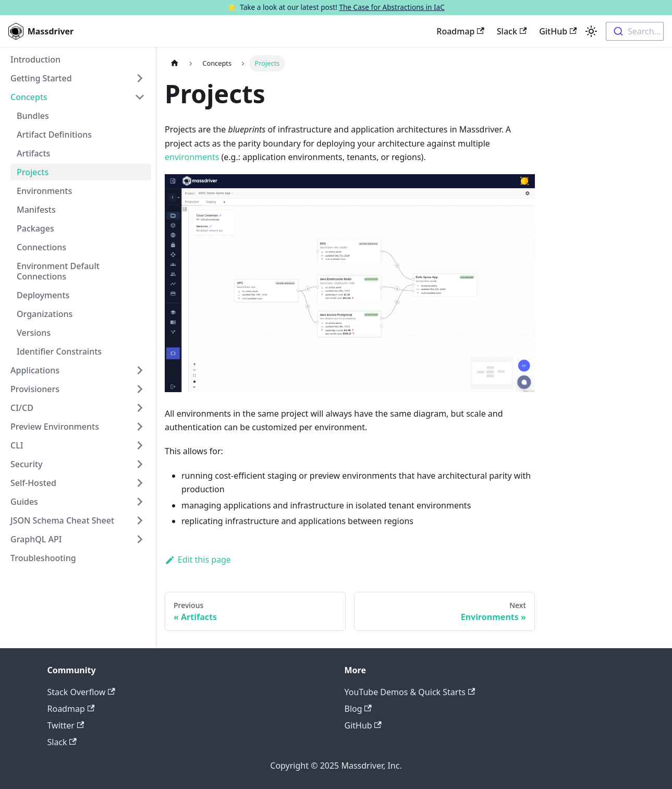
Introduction (35, 59)
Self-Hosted (33, 483)
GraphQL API (36, 539)
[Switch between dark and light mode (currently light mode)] (591, 31)
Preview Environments (54, 426)
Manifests (36, 209)
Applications (34, 370)
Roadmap (460, 31)
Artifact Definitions (54, 134)
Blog (358, 708)
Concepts (28, 97)
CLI (16, 445)
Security (26, 464)
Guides (24, 501)
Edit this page (198, 559)
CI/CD (21, 408)
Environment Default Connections (58, 271)
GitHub (558, 31)
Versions (34, 332)
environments (192, 157)
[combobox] (635, 31)
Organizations (44, 314)
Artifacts (33, 153)
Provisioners (34, 389)
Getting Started (41, 78)
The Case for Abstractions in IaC (391, 7)
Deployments (43, 295)
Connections (41, 247)
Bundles (33, 116)
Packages (35, 228)
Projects (32, 172)
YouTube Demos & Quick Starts (410, 692)
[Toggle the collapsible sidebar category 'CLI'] (139, 445)
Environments (44, 191)
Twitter (65, 725)
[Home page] (175, 63)
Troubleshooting (43, 558)
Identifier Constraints (59, 351)
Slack (512, 31)
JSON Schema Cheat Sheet (62, 520)
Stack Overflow (81, 692)
